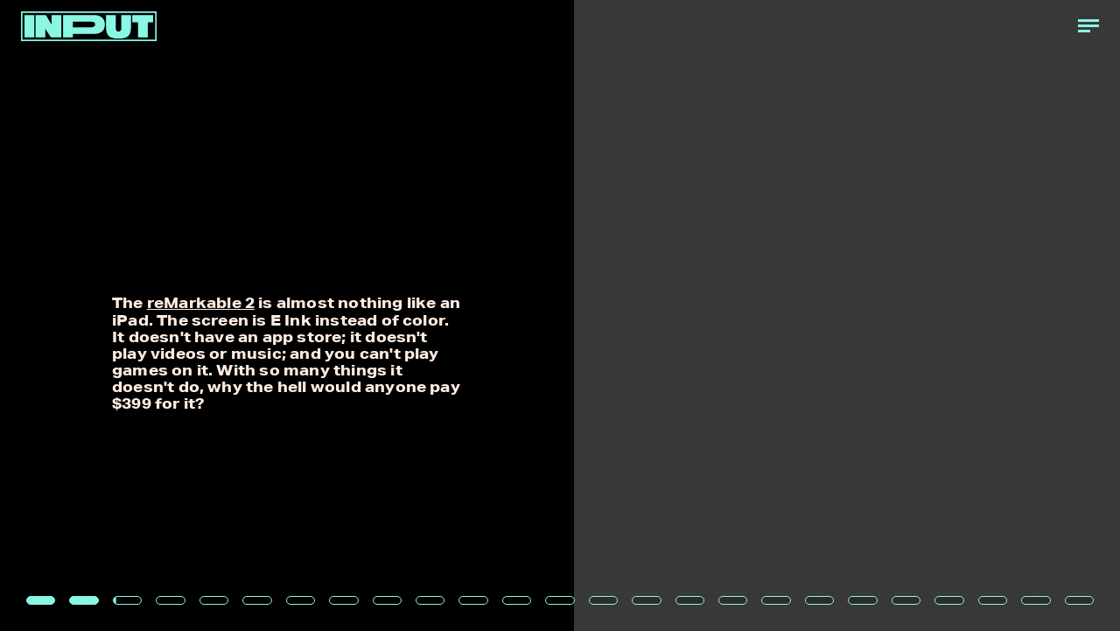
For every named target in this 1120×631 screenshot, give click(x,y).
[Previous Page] (184, 315)
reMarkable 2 (201, 302)
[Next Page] (744, 315)
